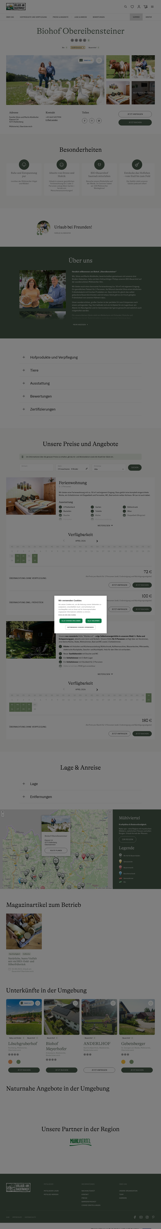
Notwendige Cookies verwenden (80, 627)
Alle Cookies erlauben (71, 621)
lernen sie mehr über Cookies (67, 615)
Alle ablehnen (93, 621)
